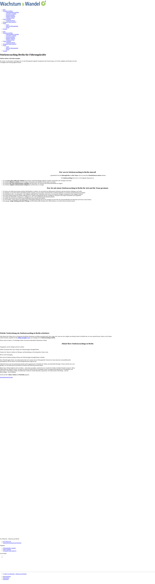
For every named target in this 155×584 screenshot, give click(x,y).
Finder (24, 337)
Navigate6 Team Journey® (9, 550)
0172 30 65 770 (7, 541)
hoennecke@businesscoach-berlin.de (12, 543)
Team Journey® (9, 22)
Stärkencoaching (10, 18)
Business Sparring (10, 16)
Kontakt (5, 29)
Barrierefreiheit (7, 576)
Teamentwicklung (10, 20)
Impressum (6, 579)
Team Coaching (7, 19)
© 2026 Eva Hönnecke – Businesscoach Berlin (15, 574)
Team (7, 24)
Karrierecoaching (10, 15)
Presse (7, 27)
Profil (4, 23)
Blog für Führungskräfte (12, 26)
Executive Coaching (11, 13)
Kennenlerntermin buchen (6, 377)
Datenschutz (6, 578)
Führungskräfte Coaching (12, 12)
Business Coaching (7, 11)
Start (4, 9)
